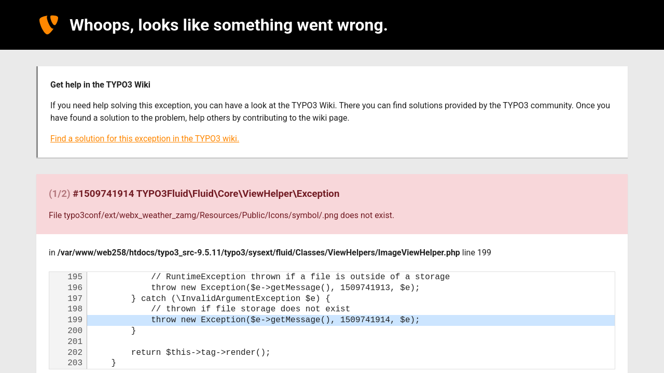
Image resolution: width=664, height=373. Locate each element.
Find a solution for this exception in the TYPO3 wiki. (144, 139)
